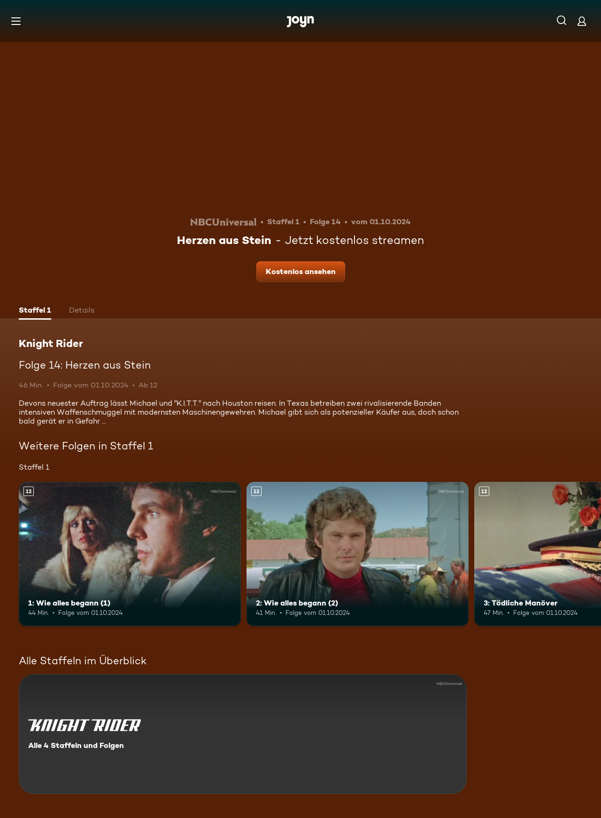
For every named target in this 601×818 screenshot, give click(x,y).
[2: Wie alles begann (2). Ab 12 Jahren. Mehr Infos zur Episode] (358, 554)
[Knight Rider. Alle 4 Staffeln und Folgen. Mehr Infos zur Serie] (243, 734)
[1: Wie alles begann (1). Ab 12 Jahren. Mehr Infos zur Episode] (130, 554)
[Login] (581, 21)
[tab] (35, 311)
